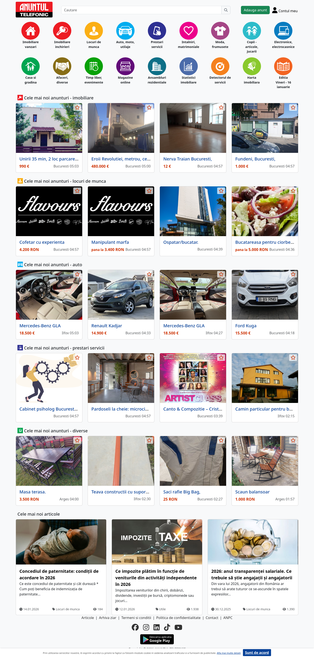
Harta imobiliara (252, 79)
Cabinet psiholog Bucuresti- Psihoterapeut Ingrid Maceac (78, 409)
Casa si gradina (31, 79)
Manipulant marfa (110, 242)
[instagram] (146, 627)
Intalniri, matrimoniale (188, 44)
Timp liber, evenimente (93, 79)
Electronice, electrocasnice (283, 44)
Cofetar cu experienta (42, 242)
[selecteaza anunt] (77, 107)
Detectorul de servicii (220, 79)
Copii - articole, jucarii (251, 46)
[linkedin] (157, 627)
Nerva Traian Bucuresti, (187, 159)
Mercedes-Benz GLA (40, 326)
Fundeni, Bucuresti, (255, 159)
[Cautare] (141, 10)
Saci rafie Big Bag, (181, 492)
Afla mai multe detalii (229, 653)
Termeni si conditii (136, 617)
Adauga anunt (255, 10)
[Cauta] (225, 10)
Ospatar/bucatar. (180, 242)
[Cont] (285, 10)
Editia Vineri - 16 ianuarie (283, 82)
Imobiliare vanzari (30, 44)
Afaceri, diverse (62, 79)
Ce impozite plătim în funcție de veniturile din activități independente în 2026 (156, 577)
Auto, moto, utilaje (125, 44)
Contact (212, 617)
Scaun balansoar (252, 492)
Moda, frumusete (220, 44)
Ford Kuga (245, 326)
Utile (161, 609)
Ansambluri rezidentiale (157, 79)
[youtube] (178, 627)
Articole (88, 617)
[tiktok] (167, 627)
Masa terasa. (32, 492)
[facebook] (135, 627)
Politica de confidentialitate (178, 617)
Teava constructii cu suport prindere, (129, 492)
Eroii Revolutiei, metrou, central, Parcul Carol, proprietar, (149, 159)
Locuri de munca (94, 44)
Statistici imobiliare (188, 79)
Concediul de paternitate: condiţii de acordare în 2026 (59, 574)
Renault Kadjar (106, 326)
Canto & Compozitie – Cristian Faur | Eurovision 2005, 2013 (224, 409)
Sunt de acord (257, 652)
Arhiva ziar (107, 617)
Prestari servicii (157, 44)
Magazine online (125, 79)
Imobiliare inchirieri (62, 44)
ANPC (227, 617)
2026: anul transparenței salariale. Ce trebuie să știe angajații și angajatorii (251, 574)
